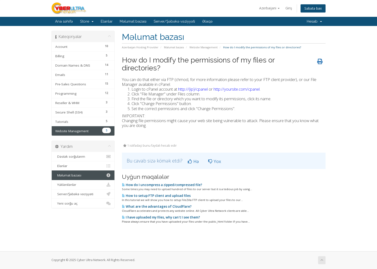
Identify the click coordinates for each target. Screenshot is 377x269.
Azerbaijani (269, 8)
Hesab (314, 21)
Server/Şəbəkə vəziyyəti (174, 21)
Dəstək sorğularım (83, 156)
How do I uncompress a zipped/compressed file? (162, 185)
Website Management (203, 47)
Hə (193, 161)
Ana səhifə (64, 21)
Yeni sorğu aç (83, 203)
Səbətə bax (313, 8)
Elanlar (107, 21)
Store (87, 21)
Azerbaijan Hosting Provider (140, 47)
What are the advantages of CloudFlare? (157, 206)
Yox (214, 161)
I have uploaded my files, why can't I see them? (161, 217)
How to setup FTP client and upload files (156, 196)
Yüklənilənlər (83, 185)
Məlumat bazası (133, 21)
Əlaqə (207, 21)
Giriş (288, 8)
